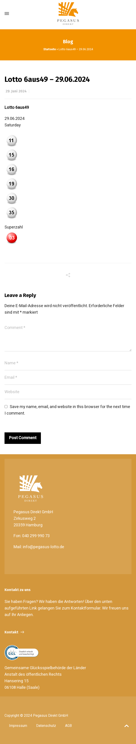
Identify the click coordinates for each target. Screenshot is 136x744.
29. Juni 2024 (16, 91)
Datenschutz (46, 725)
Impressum (18, 725)
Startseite (49, 49)
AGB (68, 725)
